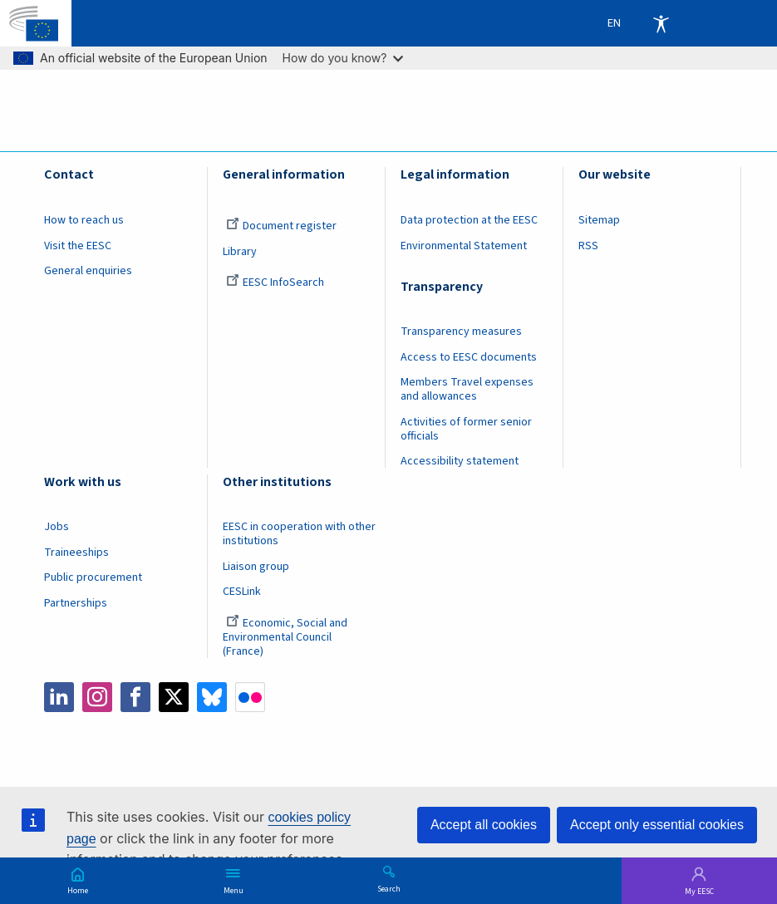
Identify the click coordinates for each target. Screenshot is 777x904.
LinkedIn (59, 697)
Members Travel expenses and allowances (467, 389)
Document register (281, 226)
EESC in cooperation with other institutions (299, 533)
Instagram (97, 697)
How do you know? (343, 58)
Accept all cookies (483, 825)
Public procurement (93, 577)
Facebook (135, 697)
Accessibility (660, 23)
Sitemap (599, 220)
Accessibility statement (460, 461)
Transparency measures (461, 331)
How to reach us (84, 220)
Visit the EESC (77, 246)
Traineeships (76, 552)
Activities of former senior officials (466, 429)
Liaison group (256, 566)
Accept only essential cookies (657, 825)
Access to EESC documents (469, 357)
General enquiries (88, 271)
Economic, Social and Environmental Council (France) (285, 637)
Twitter (174, 697)
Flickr (250, 697)
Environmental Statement (464, 246)
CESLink (242, 591)
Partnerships (75, 603)
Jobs (56, 526)
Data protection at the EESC (469, 220)
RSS (588, 246)
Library (240, 251)
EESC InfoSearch (275, 282)
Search (389, 888)
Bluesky (212, 697)
